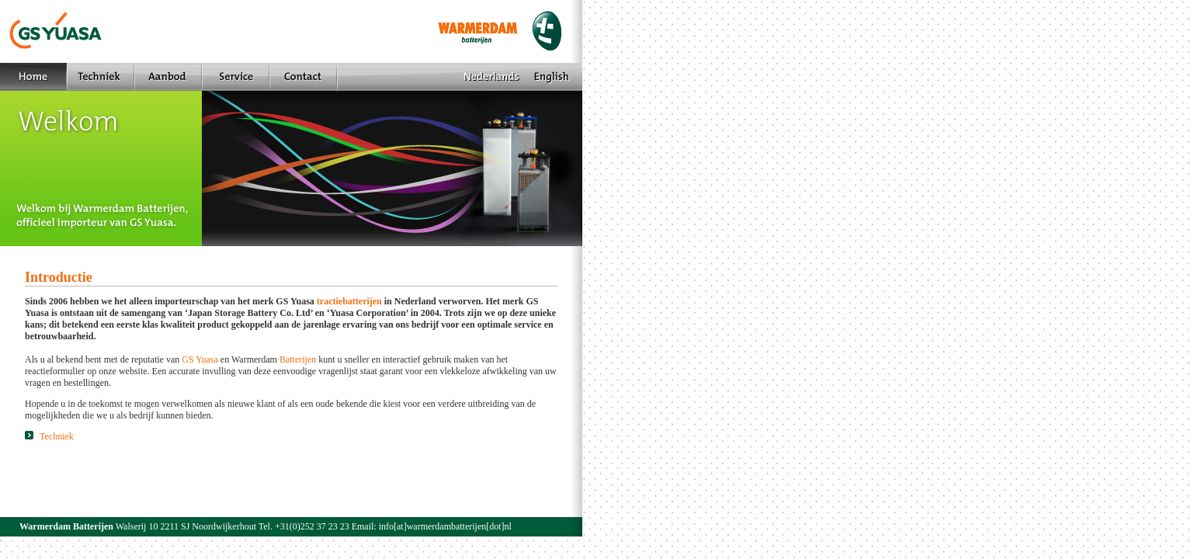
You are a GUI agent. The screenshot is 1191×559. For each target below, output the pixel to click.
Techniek (49, 436)
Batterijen (298, 359)
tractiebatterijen (349, 301)
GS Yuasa (200, 359)
